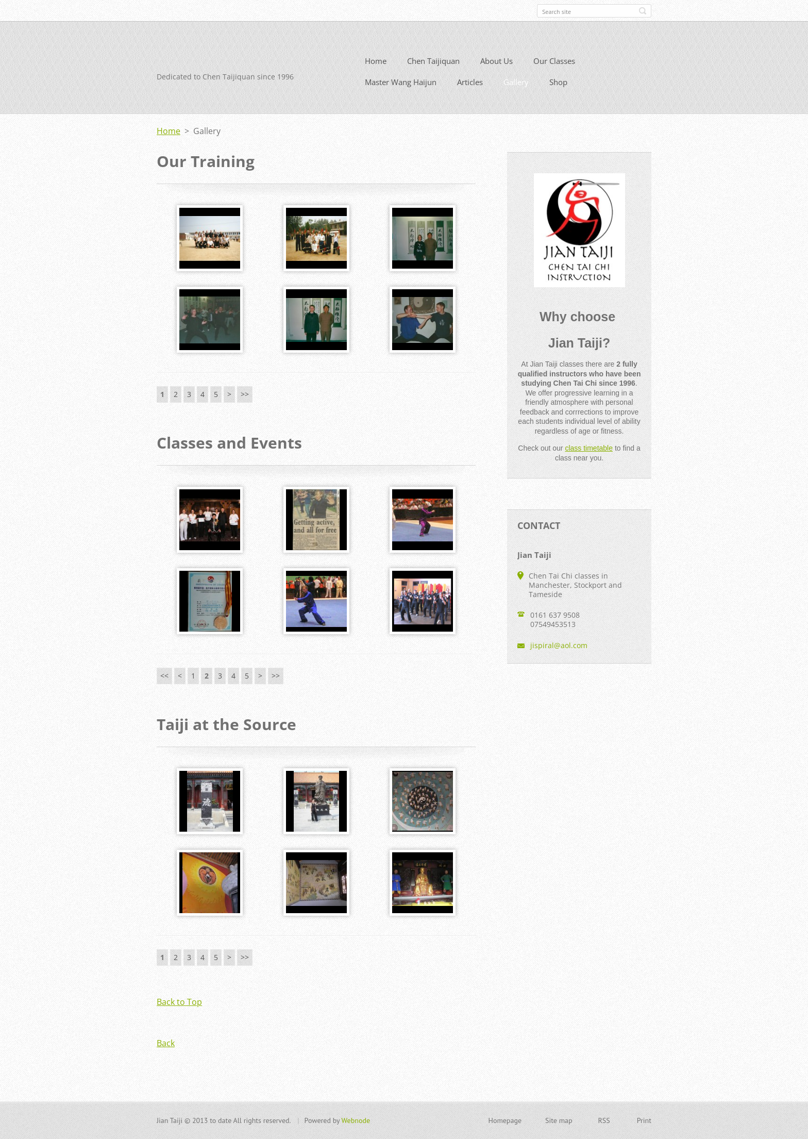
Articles (470, 86)
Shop (558, 86)
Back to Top (179, 1006)
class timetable (589, 452)
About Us (496, 65)
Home (375, 65)
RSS (604, 1121)
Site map (559, 1121)
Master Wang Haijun (400, 86)
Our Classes (554, 65)
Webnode (356, 1121)
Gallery (516, 86)
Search (642, 10)
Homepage (504, 1121)
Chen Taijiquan (433, 65)
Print (644, 1121)
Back (166, 1047)
